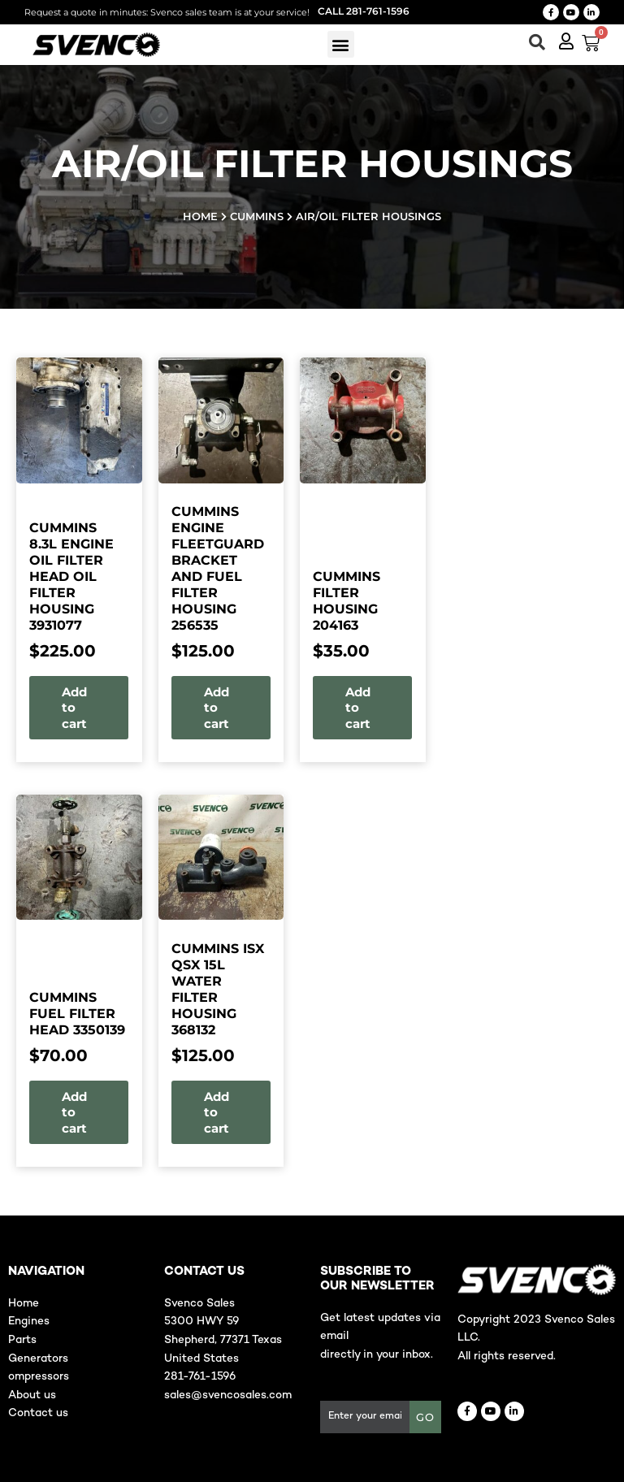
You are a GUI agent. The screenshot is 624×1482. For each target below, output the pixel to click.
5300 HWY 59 (201, 1321)
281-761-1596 (200, 1377)
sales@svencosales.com (228, 1395)
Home (200, 216)
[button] (340, 44)
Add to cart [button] (74, 707)
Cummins (257, 216)
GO (425, 1417)
